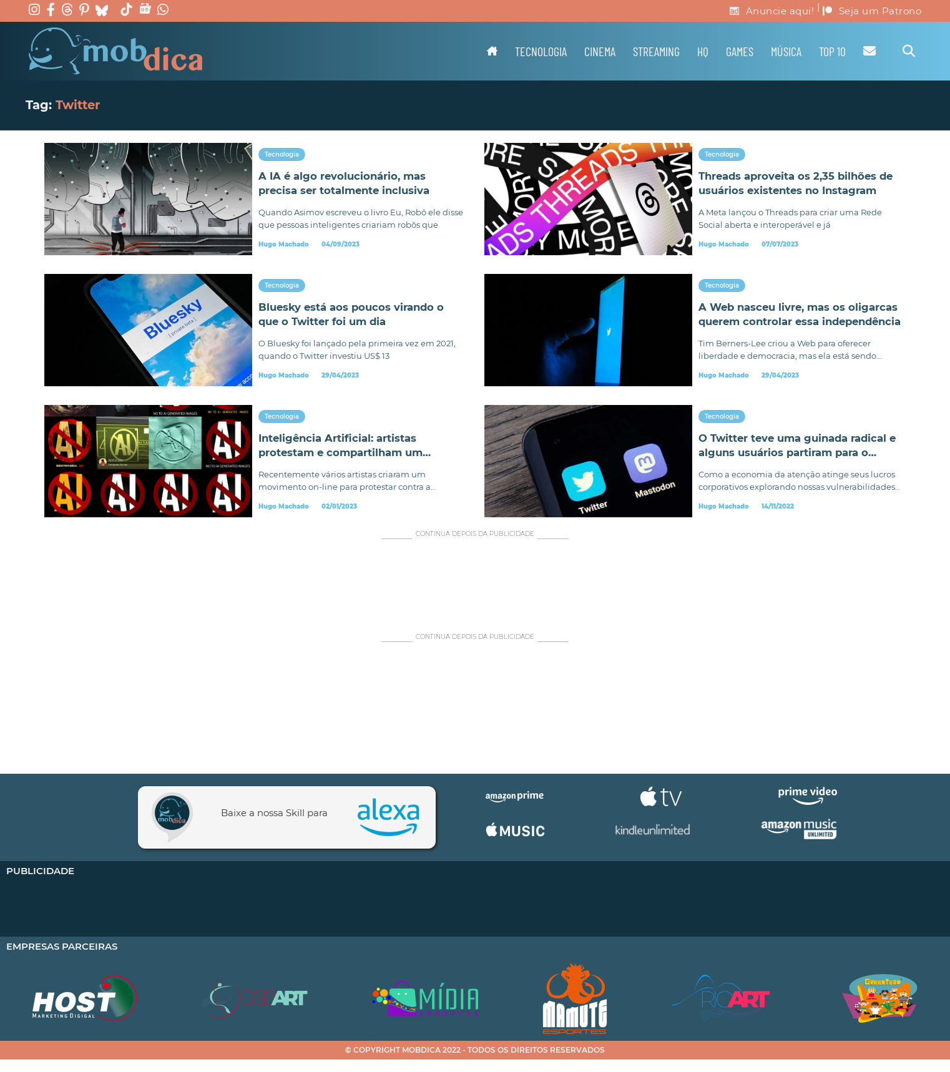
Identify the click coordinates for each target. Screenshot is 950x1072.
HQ (702, 51)
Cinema (599, 51)
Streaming (656, 51)
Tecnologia (541, 51)
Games (739, 51)
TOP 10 (832, 51)
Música (786, 51)
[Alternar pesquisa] (909, 51)
